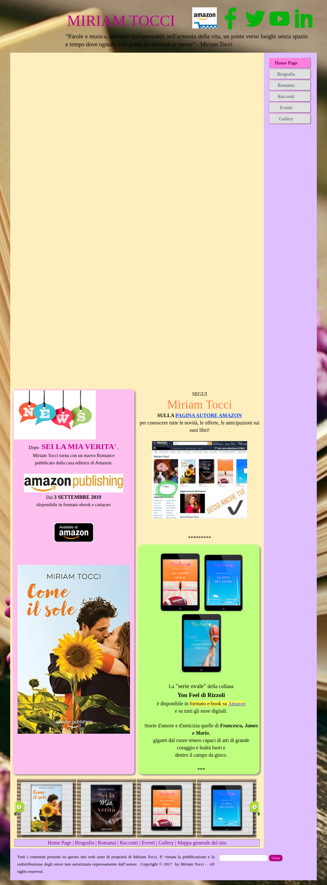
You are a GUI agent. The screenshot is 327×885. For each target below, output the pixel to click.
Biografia (84, 842)
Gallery (166, 842)
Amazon (236, 703)
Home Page (59, 842)
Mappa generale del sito (201, 842)
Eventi (148, 842)
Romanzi (107, 842)
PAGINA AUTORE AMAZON (208, 415)
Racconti (129, 842)
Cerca (276, 858)
